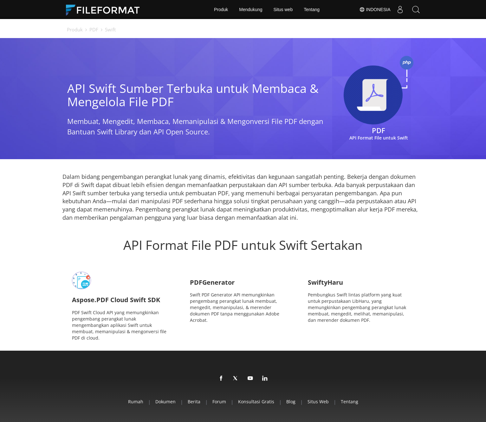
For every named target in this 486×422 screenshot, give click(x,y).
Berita (194, 402)
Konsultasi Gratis (256, 402)
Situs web (283, 9)
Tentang (312, 9)
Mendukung (250, 9)
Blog (290, 402)
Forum (219, 402)
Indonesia (375, 9)
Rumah (135, 402)
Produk (221, 9)
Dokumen (165, 402)
